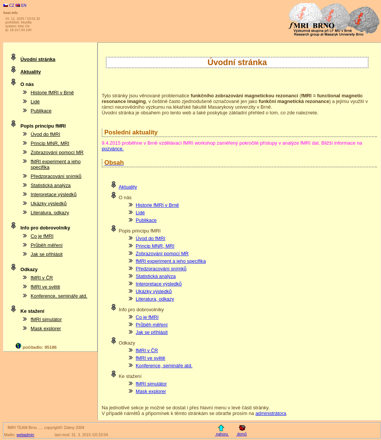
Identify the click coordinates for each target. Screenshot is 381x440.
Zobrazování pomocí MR (162, 253)
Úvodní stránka (37, 59)
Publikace (146, 220)
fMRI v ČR (147, 350)
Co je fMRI (147, 317)
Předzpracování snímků (161, 268)
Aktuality (128, 187)
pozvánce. (113, 148)
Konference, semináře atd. (164, 365)
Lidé (140, 212)
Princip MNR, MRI (155, 246)
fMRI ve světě (150, 358)
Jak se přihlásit (152, 332)
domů (241, 434)
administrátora (271, 413)
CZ (9, 5)
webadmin (25, 435)
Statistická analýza (156, 276)
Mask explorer (151, 391)
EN (20, 5)
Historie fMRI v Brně (157, 205)
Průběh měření (152, 325)
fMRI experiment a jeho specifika (171, 261)
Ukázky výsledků (154, 291)
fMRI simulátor (151, 384)
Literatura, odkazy (155, 299)
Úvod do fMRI (150, 238)
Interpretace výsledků (159, 284)
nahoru (222, 434)
